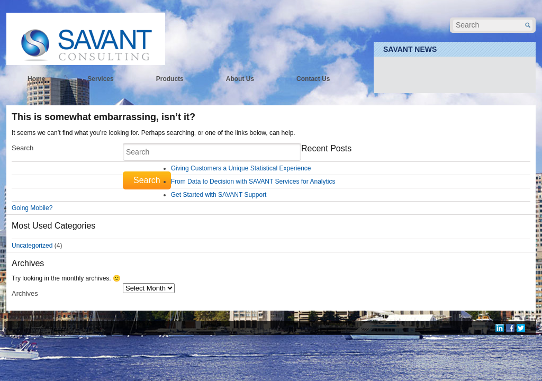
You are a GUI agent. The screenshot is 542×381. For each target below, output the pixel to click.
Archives (25, 293)
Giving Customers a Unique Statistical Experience (241, 168)
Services (100, 79)
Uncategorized (32, 245)
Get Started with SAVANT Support (219, 194)
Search (22, 148)
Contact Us (313, 79)
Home (36, 79)
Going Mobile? (32, 208)
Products (170, 79)
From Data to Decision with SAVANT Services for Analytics (253, 181)
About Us (240, 79)
